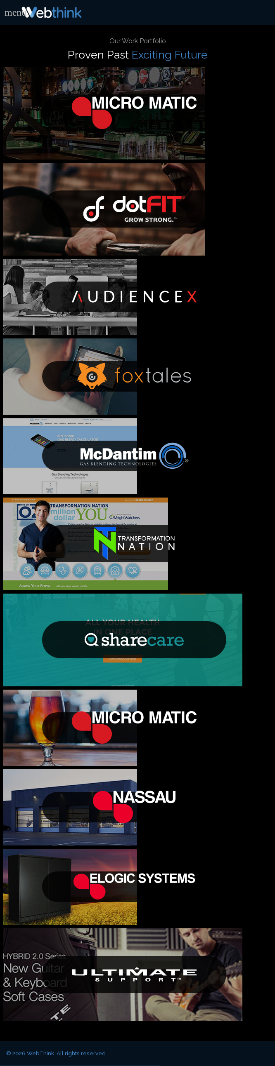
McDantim (134, 456)
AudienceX (134, 297)
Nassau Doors (134, 807)
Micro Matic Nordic (134, 728)
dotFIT (134, 209)
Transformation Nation (134, 544)
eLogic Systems (134, 887)
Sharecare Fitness (134, 640)
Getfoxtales (134, 376)
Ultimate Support (134, 974)
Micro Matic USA (134, 113)
